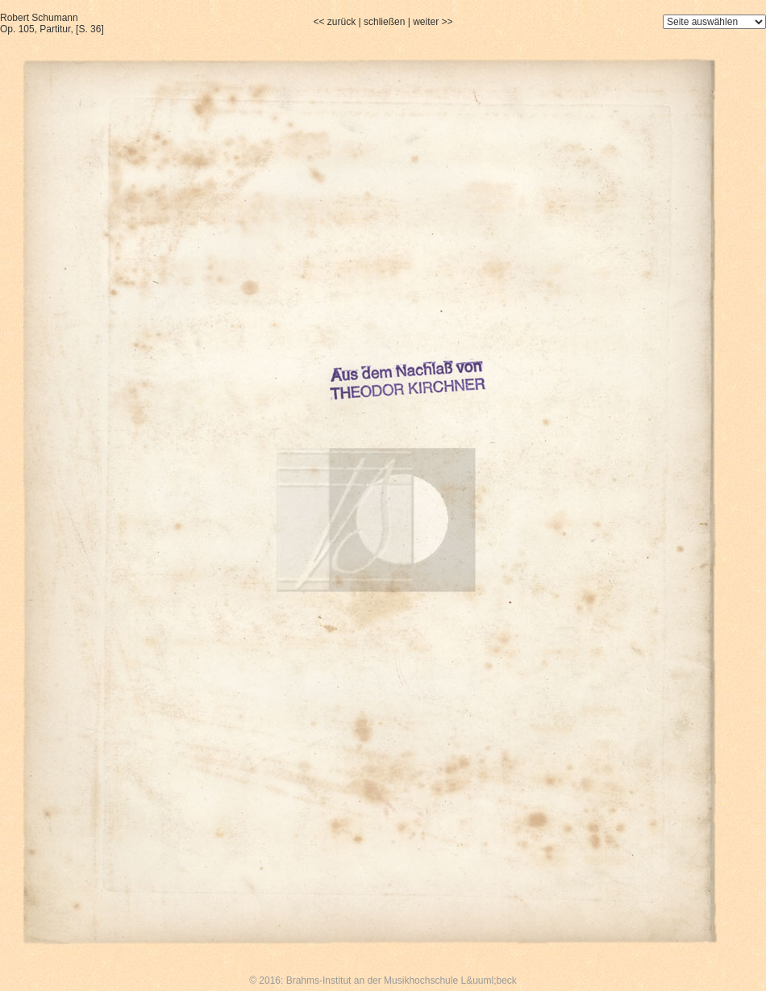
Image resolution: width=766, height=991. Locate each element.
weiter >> (432, 21)
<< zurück (334, 21)
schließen (384, 21)
